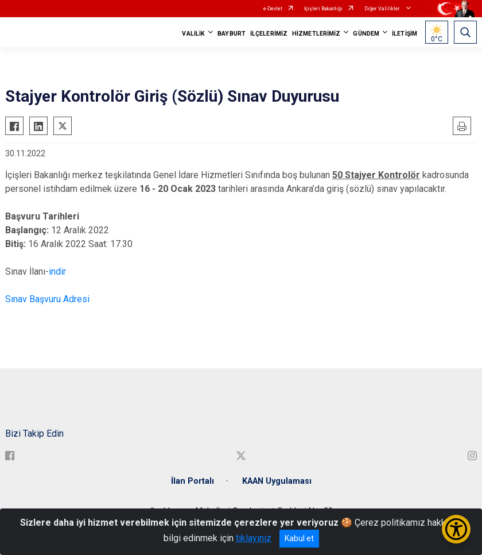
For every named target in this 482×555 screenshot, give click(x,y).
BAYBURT (231, 33)
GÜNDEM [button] (366, 33)
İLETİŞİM (404, 33)
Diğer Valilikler (382, 8)
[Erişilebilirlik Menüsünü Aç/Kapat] (456, 529)
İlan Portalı (192, 481)
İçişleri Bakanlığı (323, 8)
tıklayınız (253, 538)
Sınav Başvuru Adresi (47, 299)
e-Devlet (272, 8)
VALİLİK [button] (193, 33)
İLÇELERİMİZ (268, 33)
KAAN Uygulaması (277, 481)
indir (57, 271)
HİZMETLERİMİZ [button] (316, 33)
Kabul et (299, 538)
